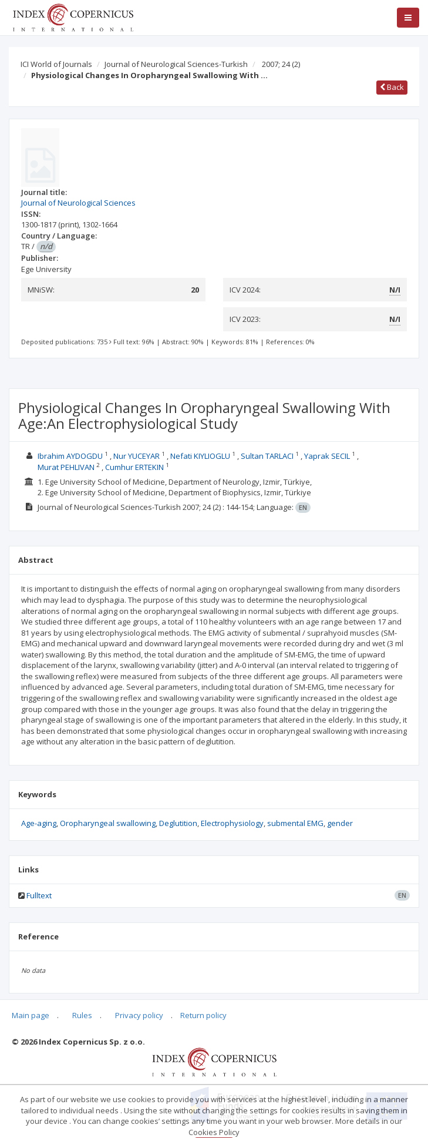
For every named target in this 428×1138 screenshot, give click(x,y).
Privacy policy (139, 1015)
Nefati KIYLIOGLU (200, 456)
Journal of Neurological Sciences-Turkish (176, 64)
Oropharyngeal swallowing (108, 823)
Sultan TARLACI (267, 456)
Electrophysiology (232, 823)
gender (340, 823)
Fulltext (39, 895)
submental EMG (295, 823)
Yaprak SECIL (327, 456)
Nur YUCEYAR (136, 456)
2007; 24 (281, 64)
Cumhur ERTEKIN (134, 467)
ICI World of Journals (56, 64)
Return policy (203, 1015)
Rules (82, 1015)
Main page (30, 1015)
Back (392, 87)
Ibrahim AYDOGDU (70, 456)
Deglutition (178, 823)
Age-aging (38, 823)
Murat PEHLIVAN (66, 467)
